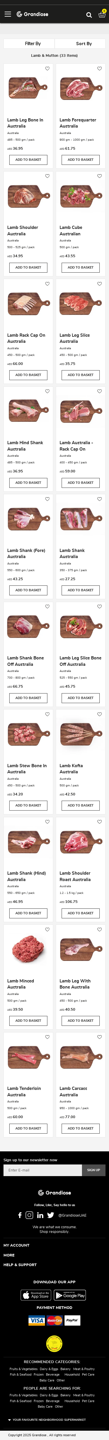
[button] (47, 69)
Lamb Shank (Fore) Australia (26, 553)
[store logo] (32, 14)
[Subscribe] (94, 1170)
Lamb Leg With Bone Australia (75, 984)
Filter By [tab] (33, 44)
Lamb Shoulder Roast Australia (75, 876)
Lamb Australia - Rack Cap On (76, 446)
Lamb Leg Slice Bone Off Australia (80, 661)
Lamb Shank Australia (72, 553)
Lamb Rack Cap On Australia (26, 338)
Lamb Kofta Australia (71, 769)
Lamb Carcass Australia (73, 1091)
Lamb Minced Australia (20, 984)
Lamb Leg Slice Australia (75, 338)
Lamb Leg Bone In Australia (25, 123)
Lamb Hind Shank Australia (25, 446)
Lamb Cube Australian (71, 230)
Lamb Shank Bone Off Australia (25, 661)
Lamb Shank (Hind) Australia (26, 876)
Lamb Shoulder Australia (22, 230)
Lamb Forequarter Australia (78, 123)
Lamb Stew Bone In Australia (27, 769)
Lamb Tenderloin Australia (24, 1091)
